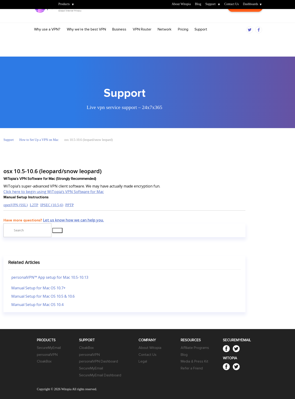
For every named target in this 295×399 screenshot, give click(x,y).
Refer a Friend (192, 368)
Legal (143, 361)
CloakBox (44, 361)
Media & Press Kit (194, 361)
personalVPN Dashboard (98, 361)
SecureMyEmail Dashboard (100, 375)
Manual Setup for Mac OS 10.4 (37, 304)
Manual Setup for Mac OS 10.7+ (38, 287)
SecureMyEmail (49, 347)
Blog (198, 4)
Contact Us (231, 4)
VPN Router (142, 37)
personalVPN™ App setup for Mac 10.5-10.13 (49, 277)
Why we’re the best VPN (86, 37)
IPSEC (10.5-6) (51, 205)
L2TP (34, 205)
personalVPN (47, 354)
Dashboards (250, 4)
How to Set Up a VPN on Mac (39, 140)
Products (64, 4)
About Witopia (181, 4)
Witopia (42, 1)
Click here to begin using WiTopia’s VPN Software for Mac (53, 191)
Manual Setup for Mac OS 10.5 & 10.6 (43, 296)
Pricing (183, 37)
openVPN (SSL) (15, 205)
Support (210, 4)
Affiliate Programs (195, 347)
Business (119, 37)
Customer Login (245, 20)
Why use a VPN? (47, 37)
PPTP (69, 205)
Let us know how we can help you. (73, 220)
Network (164, 37)
